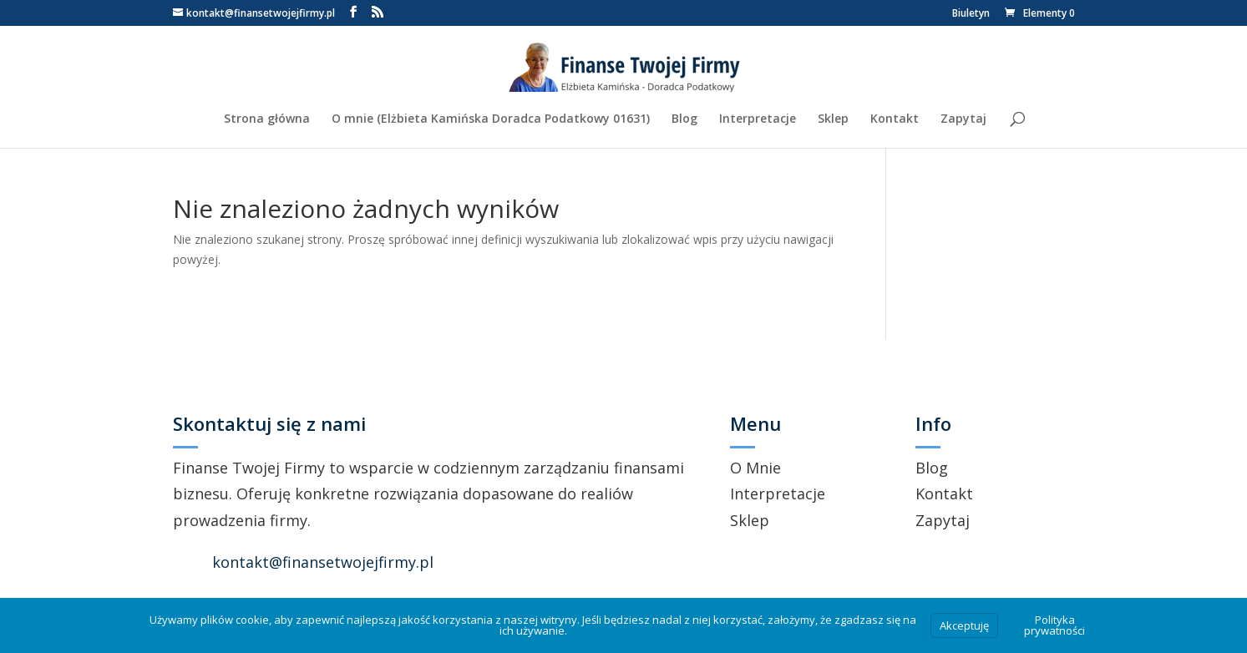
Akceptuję (964, 625)
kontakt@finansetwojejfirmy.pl (322, 562)
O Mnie (755, 468)
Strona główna (267, 119)
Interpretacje (757, 119)
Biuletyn (971, 14)
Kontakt (894, 119)
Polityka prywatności (1054, 625)
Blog (684, 119)
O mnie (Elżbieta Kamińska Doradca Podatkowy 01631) (491, 119)
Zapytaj (963, 119)
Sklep (833, 119)
